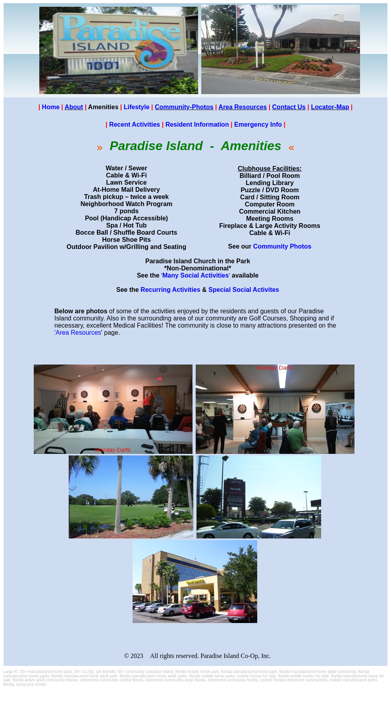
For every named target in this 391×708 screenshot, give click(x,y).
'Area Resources (77, 332)
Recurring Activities (170, 289)
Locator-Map (330, 107)
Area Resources (242, 107)
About (74, 107)
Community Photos (282, 246)
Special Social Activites (243, 289)
